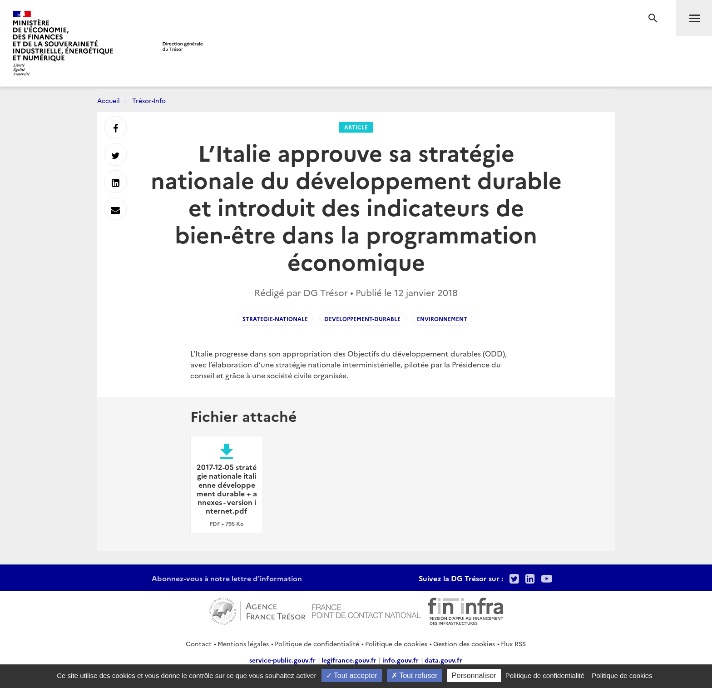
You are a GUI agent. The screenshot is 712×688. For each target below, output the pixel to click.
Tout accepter (351, 675)
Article (356, 127)
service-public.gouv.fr (282, 659)
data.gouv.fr (443, 659)
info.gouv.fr (400, 659)
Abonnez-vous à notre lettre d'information (227, 578)
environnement (442, 318)
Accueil (108, 100)
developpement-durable (362, 318)
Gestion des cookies (464, 643)
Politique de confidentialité (317, 643)
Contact (199, 643)
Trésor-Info (149, 100)
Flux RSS (513, 643)
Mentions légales (243, 643)
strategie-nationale (275, 318)
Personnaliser (474, 675)
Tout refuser (414, 675)
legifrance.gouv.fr (348, 659)
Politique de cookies (396, 643)
